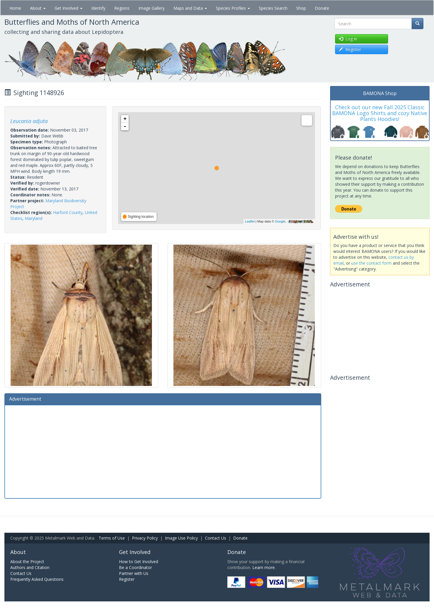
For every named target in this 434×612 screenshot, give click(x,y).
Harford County (67, 212)
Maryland (33, 218)
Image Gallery (151, 8)
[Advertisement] (162, 451)
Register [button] (350, 49)
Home (15, 8)
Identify (98, 8)
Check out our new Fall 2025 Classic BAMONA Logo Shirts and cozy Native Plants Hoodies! (379, 113)
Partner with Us (133, 573)
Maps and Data (190, 8)
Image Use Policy (181, 538)
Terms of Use (112, 538)
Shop (301, 8)
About (38, 8)
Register (127, 579)
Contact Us (215, 538)
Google (280, 221)
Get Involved (68, 8)
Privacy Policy (145, 538)
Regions (122, 8)
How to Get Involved (138, 561)
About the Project (27, 561)
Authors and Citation (29, 567)
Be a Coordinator (135, 567)
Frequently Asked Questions (37, 579)
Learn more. (264, 567)
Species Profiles (233, 8)
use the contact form (371, 263)
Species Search (273, 8)
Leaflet (250, 221)
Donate (322, 8)
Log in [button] (348, 39)
